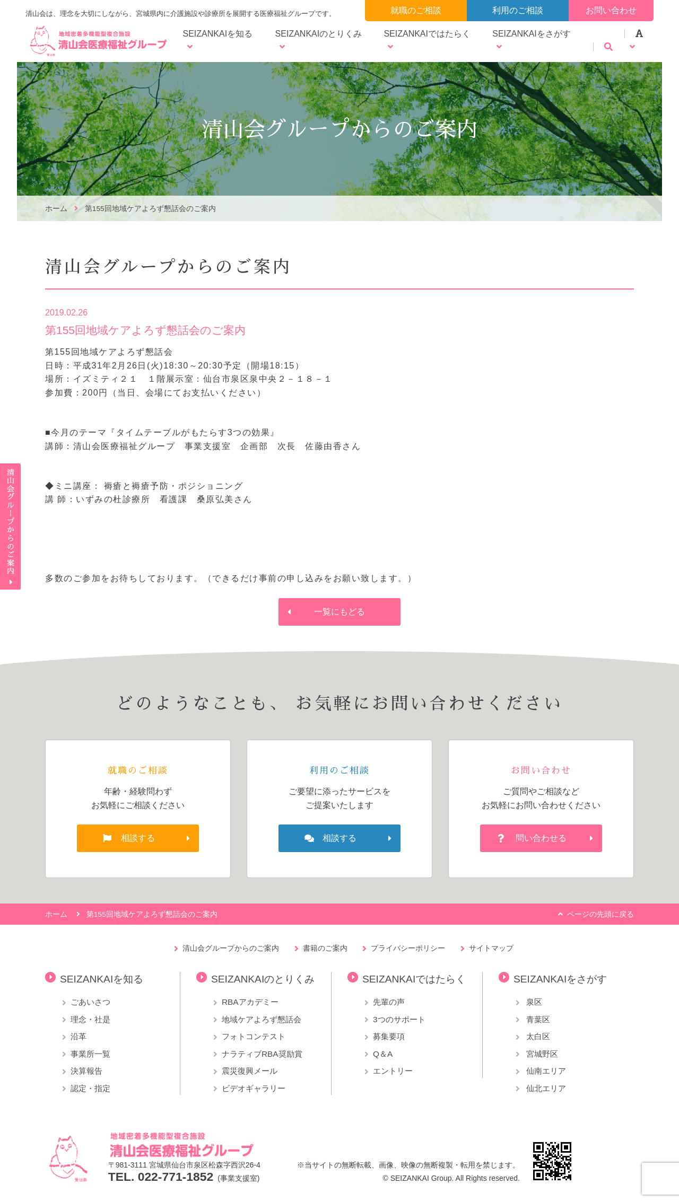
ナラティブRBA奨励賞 (262, 1053)
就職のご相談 (415, 10)
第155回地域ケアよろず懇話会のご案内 (150, 209)
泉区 (533, 1001)
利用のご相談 (517, 10)
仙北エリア (545, 1088)
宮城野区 (541, 1053)
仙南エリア (545, 1070)
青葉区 (537, 1019)
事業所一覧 (90, 1053)
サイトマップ (491, 948)
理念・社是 (90, 1019)
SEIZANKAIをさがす (531, 33)
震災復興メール (249, 1070)
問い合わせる (541, 838)
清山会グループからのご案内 (230, 948)
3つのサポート (399, 1019)
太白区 (537, 1036)
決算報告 (86, 1070)
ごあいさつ (90, 1001)
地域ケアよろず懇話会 (261, 1019)
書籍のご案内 (325, 948)
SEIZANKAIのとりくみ (318, 33)
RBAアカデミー (250, 1001)
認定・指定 (90, 1088)
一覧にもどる (339, 611)
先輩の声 (389, 1001)
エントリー (393, 1070)
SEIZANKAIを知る (218, 33)
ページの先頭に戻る (600, 914)
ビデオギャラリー (253, 1088)
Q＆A (383, 1053)
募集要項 (389, 1036)
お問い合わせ (611, 10)
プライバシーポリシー (408, 948)
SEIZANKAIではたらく (427, 33)
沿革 (78, 1036)
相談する (138, 838)
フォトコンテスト (253, 1036)
